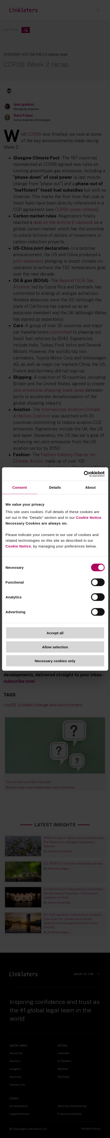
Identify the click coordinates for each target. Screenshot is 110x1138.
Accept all (55, 633)
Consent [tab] (19, 487)
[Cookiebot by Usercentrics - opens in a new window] (84, 474)
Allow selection (55, 647)
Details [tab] (55, 487)
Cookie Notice (88, 517)
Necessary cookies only (55, 661)
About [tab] (90, 487)
